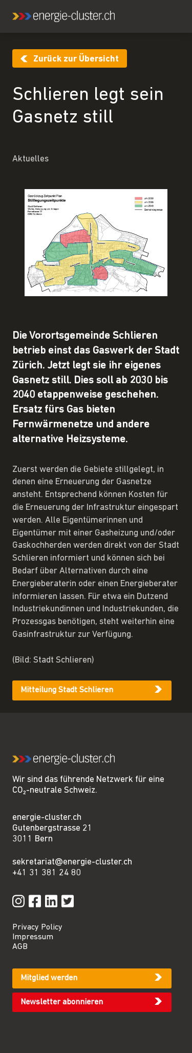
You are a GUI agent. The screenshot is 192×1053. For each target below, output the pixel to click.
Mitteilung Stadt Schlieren (66, 690)
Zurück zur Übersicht (76, 59)
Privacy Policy (37, 927)
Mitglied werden (48, 978)
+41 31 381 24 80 (46, 873)
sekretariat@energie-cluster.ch (72, 862)
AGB (20, 947)
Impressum (32, 937)
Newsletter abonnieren (61, 1002)
